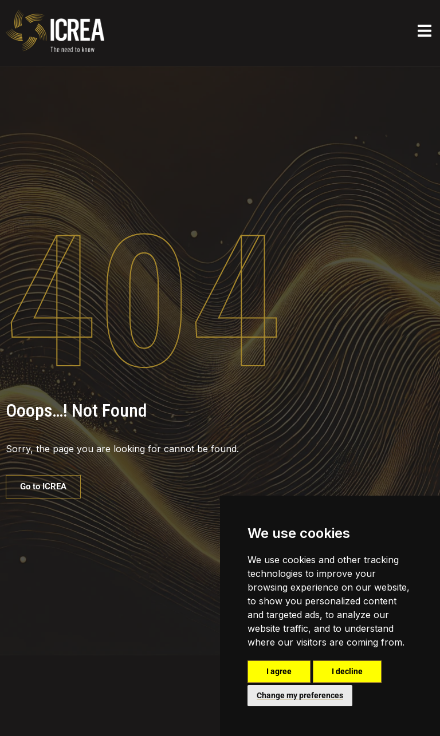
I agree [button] (279, 671)
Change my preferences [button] (300, 695)
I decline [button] (347, 671)
